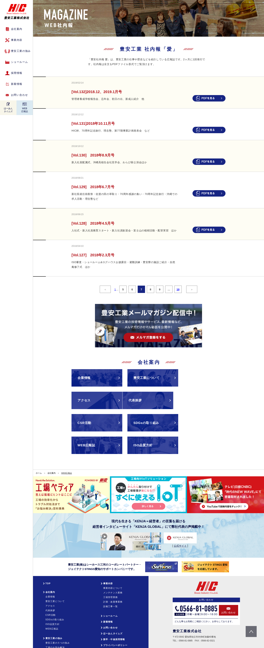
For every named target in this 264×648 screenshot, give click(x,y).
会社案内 (51, 457)
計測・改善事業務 (113, 586)
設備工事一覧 (110, 590)
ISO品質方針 (52, 608)
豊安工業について (55, 585)
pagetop (251, 631)
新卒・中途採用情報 (114, 623)
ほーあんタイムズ (8, 110)
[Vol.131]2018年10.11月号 (93, 123)
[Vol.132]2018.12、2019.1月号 (97, 92)
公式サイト (180, 529)
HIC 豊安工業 (16, 11)
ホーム (39, 457)
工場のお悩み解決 (55, 631)
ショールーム (19, 61)
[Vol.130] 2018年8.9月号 (93, 155)
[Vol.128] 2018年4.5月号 (93, 223)
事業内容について (113, 572)
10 (178, 289)
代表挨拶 (50, 594)
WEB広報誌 (24, 110)
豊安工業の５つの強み (57, 627)
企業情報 (50, 580)
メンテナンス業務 (113, 576)
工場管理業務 (110, 581)
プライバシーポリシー (115, 629)
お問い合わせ (19, 94)
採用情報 (16, 72)
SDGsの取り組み (54, 603)
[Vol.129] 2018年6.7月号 (93, 187)
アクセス (50, 590)
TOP (48, 567)
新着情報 (16, 83)
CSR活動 (50, 599)
